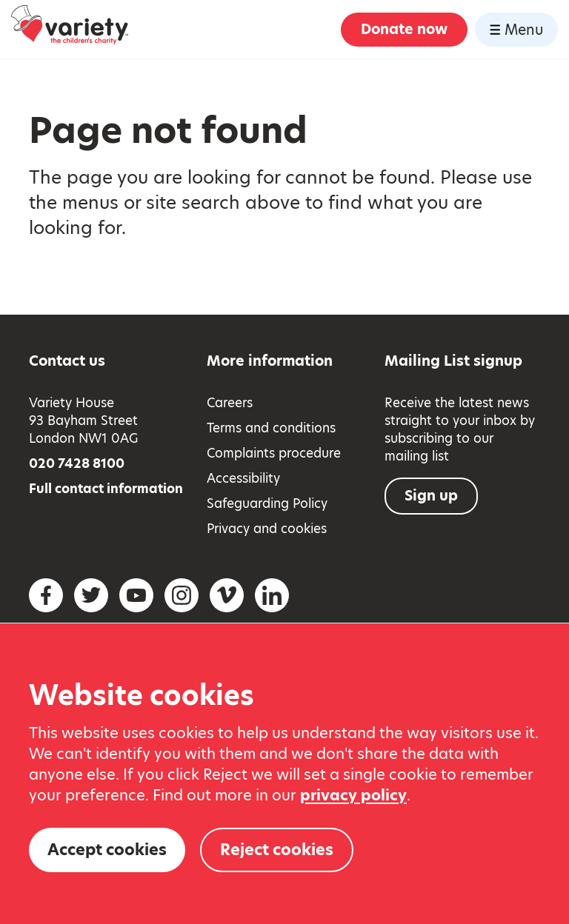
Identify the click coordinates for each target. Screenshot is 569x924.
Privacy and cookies (267, 529)
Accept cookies (107, 849)
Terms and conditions (271, 428)
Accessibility (243, 478)
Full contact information (106, 489)
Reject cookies (276, 849)
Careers (230, 403)
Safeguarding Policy (267, 503)
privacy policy (353, 795)
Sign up (431, 496)
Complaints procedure (274, 453)
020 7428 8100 (76, 463)
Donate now (404, 29)
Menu (516, 30)
